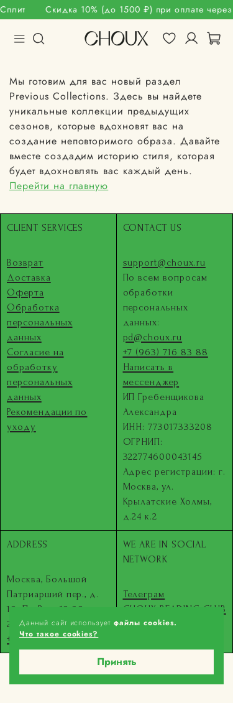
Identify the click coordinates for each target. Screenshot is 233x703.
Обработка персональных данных (40, 322)
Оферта (25, 292)
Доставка (29, 277)
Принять (117, 661)
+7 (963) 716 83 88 (165, 352)
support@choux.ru (164, 262)
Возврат (25, 262)
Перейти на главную (58, 186)
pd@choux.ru (153, 337)
